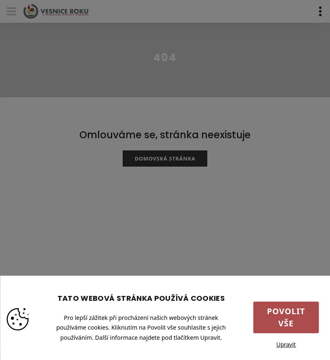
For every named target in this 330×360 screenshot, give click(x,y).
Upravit (286, 344)
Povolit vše (286, 317)
